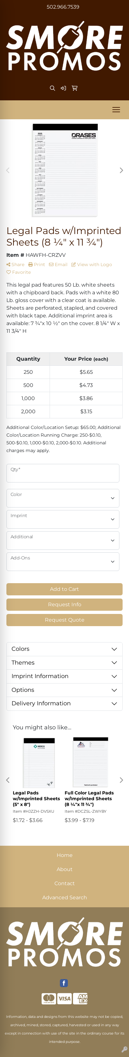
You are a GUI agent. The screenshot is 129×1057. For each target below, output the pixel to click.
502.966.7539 (63, 7)
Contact (64, 883)
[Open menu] (116, 109)
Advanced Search (64, 897)
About (65, 869)
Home (65, 855)
